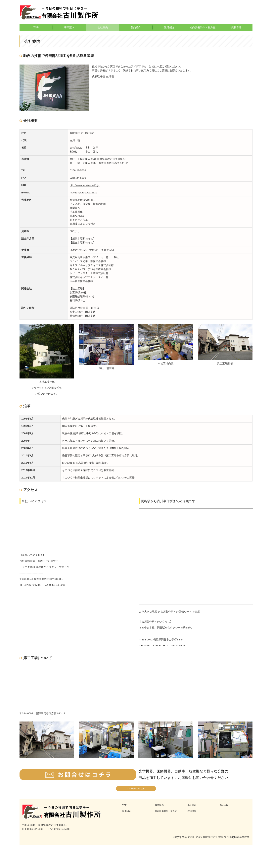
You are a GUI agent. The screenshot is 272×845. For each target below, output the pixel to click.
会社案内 (103, 27)
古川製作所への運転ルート (176, 611)
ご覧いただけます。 (47, 393)
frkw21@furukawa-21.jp (83, 192)
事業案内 (69, 27)
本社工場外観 (47, 381)
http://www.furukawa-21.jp (84, 185)
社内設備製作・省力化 (202, 27)
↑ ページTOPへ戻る (136, 788)
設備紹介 (169, 27)
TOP (36, 27)
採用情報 (236, 27)
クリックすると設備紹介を (46, 387)
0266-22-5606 (78, 170)
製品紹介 (136, 27)
